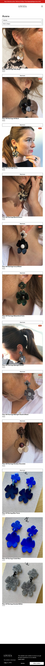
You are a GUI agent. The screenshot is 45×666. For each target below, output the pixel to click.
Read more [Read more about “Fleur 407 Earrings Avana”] (22, 174)
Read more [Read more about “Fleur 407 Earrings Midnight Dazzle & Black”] (22, 421)
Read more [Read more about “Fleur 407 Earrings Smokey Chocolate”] (22, 470)
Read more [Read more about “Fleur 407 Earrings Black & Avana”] (22, 223)
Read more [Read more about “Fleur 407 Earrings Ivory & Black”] (22, 273)
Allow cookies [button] (36, 663)
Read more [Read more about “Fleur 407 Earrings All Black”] (22, 125)
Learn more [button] (21, 659)
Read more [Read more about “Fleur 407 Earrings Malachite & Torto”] (22, 322)
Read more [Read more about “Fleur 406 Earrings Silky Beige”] (22, 75)
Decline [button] (23, 663)
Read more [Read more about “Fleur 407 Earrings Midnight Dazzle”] (22, 371)
